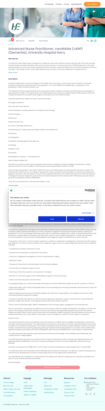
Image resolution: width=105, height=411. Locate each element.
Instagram (90, 394)
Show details (86, 213)
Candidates (49, 4)
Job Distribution (9, 393)
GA (88, 41)
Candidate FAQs (70, 390)
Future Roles (43, 41)
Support (67, 383)
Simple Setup (49, 393)
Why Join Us (20, 41)
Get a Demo (92, 4)
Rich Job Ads (8, 386)
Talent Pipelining (30, 392)
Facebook (94, 394)
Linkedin (86, 394)
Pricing (66, 4)
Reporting (47, 386)
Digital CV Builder (30, 395)
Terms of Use (69, 393)
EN (92, 41)
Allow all (81, 219)
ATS (45, 383)
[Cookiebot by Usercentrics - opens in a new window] (86, 190)
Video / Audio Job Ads (11, 390)
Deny (52, 219)
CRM (25, 383)
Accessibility (8, 396)
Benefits (32, 41)
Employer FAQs (70, 386)
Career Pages (8, 383)
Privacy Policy (69, 396)
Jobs (10, 40)
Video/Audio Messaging (28, 387)
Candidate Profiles (51, 390)
